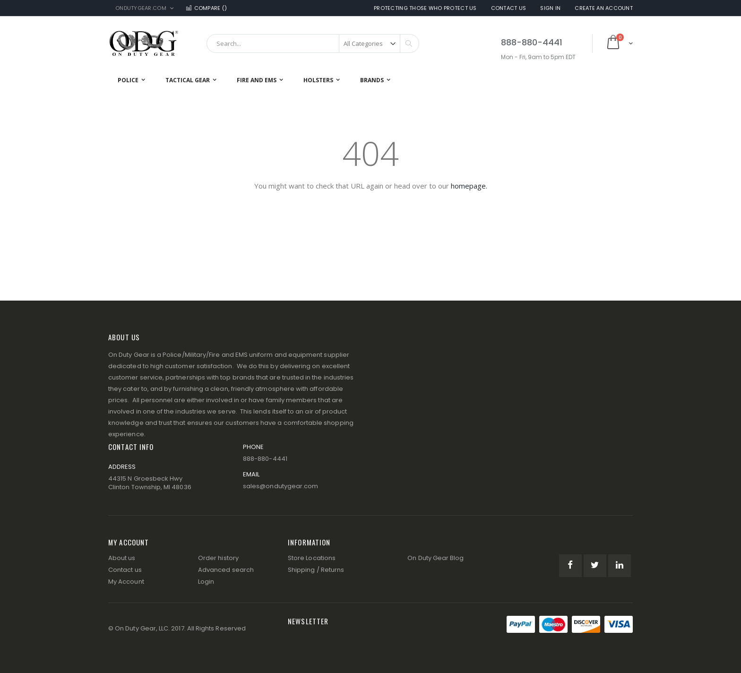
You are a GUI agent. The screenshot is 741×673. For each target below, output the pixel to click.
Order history (218, 557)
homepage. (469, 185)
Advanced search (226, 569)
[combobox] (313, 43)
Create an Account (604, 8)
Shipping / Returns (316, 569)
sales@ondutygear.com (280, 486)
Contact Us (508, 8)
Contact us (125, 569)
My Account (126, 581)
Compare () (206, 8)
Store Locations (312, 557)
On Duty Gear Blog (435, 557)
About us (122, 557)
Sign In (550, 8)
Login (206, 581)
